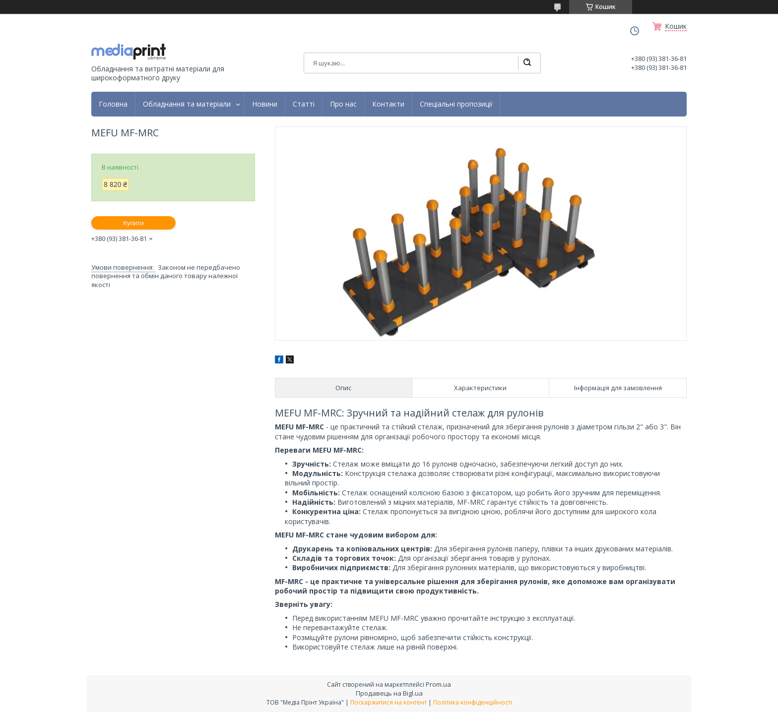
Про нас (343, 104)
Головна (113, 104)
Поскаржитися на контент (388, 702)
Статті (304, 104)
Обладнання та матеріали (187, 104)
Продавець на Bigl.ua (389, 693)
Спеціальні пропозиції (456, 104)
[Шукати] (527, 63)
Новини (264, 104)
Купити (133, 223)
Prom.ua (438, 684)
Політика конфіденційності (472, 702)
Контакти (388, 104)
